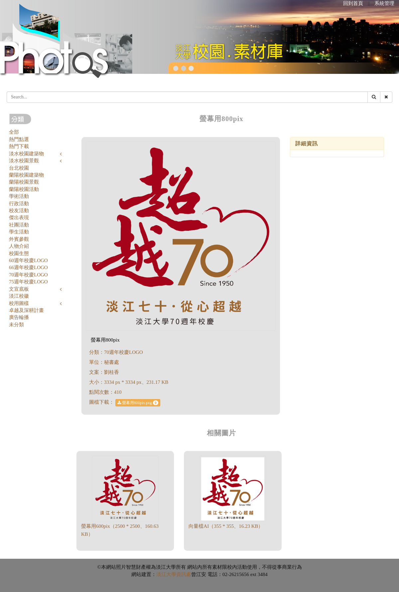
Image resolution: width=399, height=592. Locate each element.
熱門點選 (19, 139)
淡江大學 (166, 574)
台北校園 (19, 168)
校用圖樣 (19, 303)
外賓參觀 (19, 239)
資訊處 (183, 574)
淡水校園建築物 (26, 153)
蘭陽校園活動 (24, 189)
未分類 (16, 324)
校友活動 (19, 210)
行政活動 (19, 203)
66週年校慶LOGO (28, 267)
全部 (14, 132)
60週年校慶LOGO (28, 260)
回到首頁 (353, 3)
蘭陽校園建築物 (26, 175)
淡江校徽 (19, 296)
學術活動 (19, 196)
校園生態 (19, 253)
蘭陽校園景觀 (24, 182)
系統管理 (384, 3)
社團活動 (19, 224)
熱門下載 (19, 146)
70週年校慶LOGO (28, 274)
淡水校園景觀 (24, 160)
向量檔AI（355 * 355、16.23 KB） (226, 526)
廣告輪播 (19, 317)
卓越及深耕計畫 (26, 310)
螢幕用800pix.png (137, 402)
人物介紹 (19, 246)
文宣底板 (19, 289)
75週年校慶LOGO (28, 281)
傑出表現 (19, 217)
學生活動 (19, 231)
